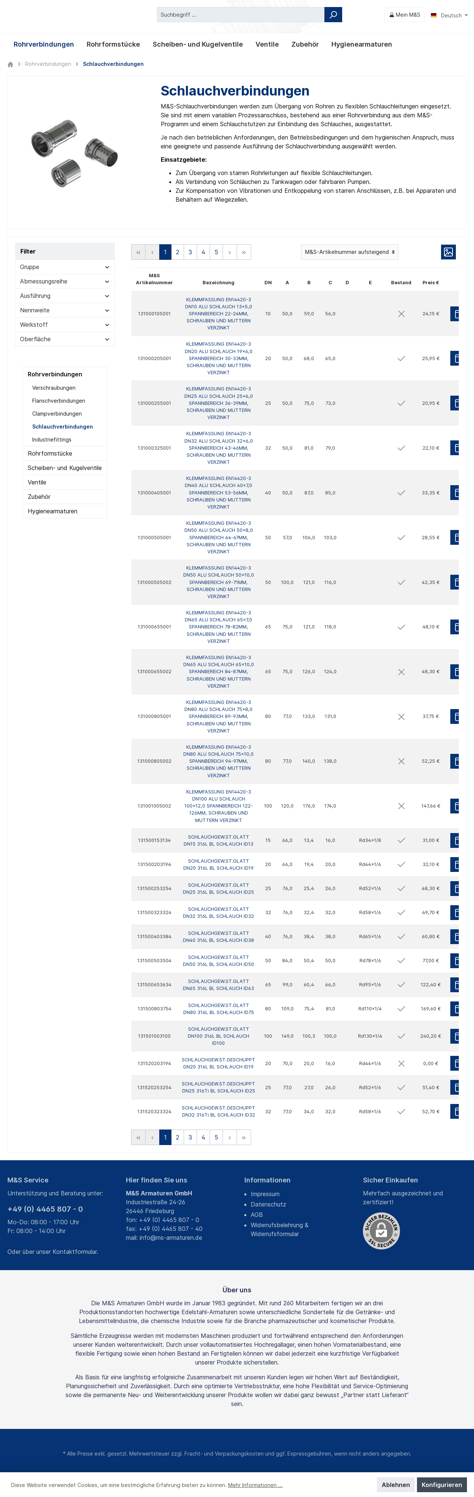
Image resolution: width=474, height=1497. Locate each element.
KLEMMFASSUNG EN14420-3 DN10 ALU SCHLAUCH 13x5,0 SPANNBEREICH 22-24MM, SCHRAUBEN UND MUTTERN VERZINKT (218, 313)
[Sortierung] (349, 252)
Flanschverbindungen (58, 400)
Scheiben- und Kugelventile (65, 467)
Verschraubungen (54, 387)
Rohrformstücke (50, 453)
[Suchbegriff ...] (241, 14)
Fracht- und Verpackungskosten (224, 1453)
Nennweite (65, 309)
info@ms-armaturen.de (171, 1237)
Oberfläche (65, 338)
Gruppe (65, 266)
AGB (257, 1214)
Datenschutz (268, 1204)
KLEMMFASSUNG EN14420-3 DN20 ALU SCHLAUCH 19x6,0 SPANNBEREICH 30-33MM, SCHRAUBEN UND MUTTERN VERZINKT (219, 358)
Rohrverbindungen (55, 373)
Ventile (37, 482)
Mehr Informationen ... (255, 1485)
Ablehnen (396, 1484)
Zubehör (39, 496)
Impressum (265, 1194)
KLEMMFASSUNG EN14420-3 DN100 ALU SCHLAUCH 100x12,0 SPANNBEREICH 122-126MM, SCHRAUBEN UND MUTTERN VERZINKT (218, 806)
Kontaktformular (75, 1251)
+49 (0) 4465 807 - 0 (45, 1209)
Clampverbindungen (57, 413)
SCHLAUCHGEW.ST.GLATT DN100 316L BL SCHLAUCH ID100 (218, 1036)
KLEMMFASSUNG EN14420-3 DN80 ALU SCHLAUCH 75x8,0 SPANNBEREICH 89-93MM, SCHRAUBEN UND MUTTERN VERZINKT (218, 716)
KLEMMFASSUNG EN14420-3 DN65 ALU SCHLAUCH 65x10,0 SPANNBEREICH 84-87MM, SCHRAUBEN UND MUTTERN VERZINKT (218, 672)
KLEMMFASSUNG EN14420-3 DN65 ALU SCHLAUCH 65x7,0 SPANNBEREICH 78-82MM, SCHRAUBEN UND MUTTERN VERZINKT (218, 627)
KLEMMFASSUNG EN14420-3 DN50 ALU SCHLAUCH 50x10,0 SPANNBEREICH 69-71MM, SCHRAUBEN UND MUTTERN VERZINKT (218, 582)
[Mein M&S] (404, 14)
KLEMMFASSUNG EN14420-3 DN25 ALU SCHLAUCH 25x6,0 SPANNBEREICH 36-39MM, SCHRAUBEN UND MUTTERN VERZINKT (218, 403)
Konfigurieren (442, 1484)
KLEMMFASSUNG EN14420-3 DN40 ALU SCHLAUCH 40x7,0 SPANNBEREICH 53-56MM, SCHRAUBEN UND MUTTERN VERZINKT (218, 493)
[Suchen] (333, 14)
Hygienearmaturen (52, 510)
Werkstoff (65, 324)
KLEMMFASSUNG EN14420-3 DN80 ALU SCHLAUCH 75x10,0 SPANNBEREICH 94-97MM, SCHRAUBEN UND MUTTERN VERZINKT (218, 761)
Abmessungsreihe (65, 281)
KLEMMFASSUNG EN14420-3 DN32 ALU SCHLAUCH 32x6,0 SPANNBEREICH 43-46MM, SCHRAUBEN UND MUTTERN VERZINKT (218, 448)
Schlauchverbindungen (62, 426)
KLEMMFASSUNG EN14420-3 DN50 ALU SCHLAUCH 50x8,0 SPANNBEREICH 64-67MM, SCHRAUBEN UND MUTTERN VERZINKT (218, 537)
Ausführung (65, 295)
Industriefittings (51, 439)
